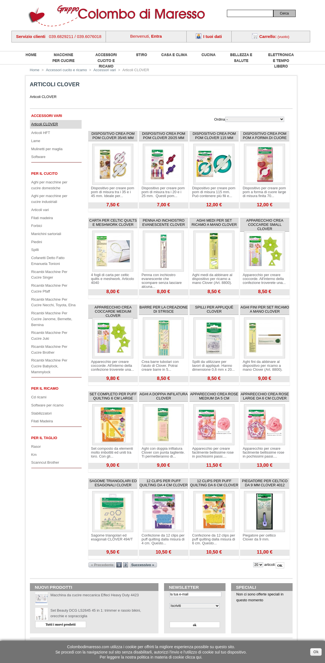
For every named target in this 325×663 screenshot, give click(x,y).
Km (34, 455)
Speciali (246, 587)
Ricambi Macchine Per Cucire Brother (49, 349)
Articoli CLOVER (44, 124)
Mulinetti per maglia (47, 149)
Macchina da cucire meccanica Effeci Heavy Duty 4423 (95, 595)
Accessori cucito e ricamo (106, 60)
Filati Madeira (42, 421)
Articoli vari (40, 210)
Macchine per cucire (63, 57)
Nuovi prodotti (53, 587)
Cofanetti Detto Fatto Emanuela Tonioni (48, 261)
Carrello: (268, 36)
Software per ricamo (47, 405)
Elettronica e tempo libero (281, 60)
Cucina (208, 54)
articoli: (270, 565)
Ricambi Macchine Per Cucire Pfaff (49, 288)
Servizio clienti (31, 36)
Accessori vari (46, 116)
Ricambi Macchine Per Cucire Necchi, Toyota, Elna (53, 302)
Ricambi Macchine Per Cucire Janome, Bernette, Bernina (51, 319)
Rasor (36, 446)
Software (38, 157)
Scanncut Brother (45, 462)
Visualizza (96, 210)
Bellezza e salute (241, 57)
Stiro (141, 54)
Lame (35, 141)
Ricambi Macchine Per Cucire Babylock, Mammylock (49, 366)
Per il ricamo (45, 388)
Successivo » (142, 565)
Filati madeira (42, 218)
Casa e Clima (174, 54)
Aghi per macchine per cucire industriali (49, 199)
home (31, 54)
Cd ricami (39, 397)
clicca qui (193, 657)
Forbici (36, 226)
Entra (156, 36)
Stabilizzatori (41, 413)
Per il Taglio (44, 438)
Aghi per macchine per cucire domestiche (49, 185)
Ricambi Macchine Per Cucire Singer (49, 275)
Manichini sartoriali (46, 234)
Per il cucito (44, 173)
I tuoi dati (212, 36)
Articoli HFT (40, 133)
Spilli (35, 250)
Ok (316, 652)
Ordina (219, 119)
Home (35, 70)
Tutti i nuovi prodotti (61, 624)
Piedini (36, 242)
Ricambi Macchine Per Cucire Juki (49, 336)
